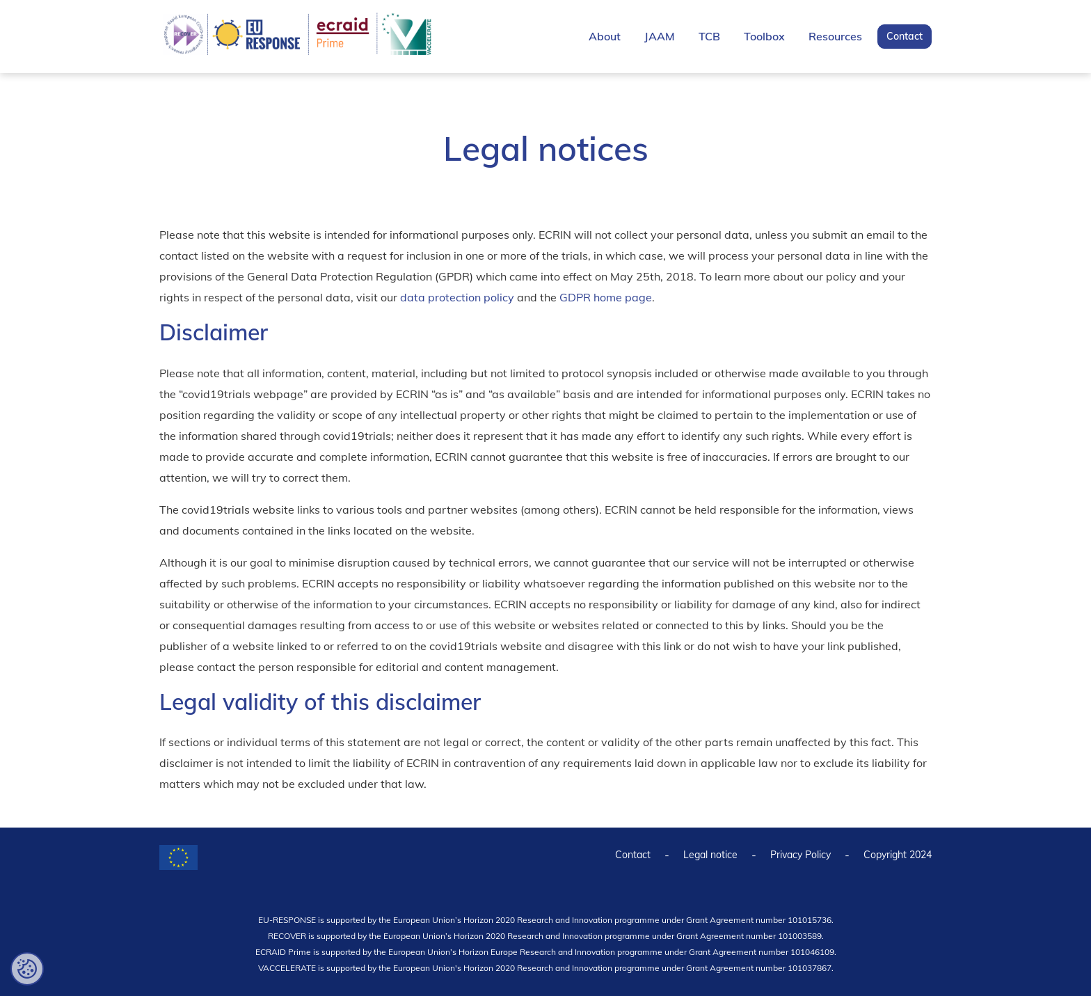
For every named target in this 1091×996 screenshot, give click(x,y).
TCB (709, 36)
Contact (904, 36)
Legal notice (710, 854)
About (605, 36)
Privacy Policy (800, 854)
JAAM (659, 36)
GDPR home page (605, 297)
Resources (835, 36)
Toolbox (764, 36)
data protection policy (457, 297)
